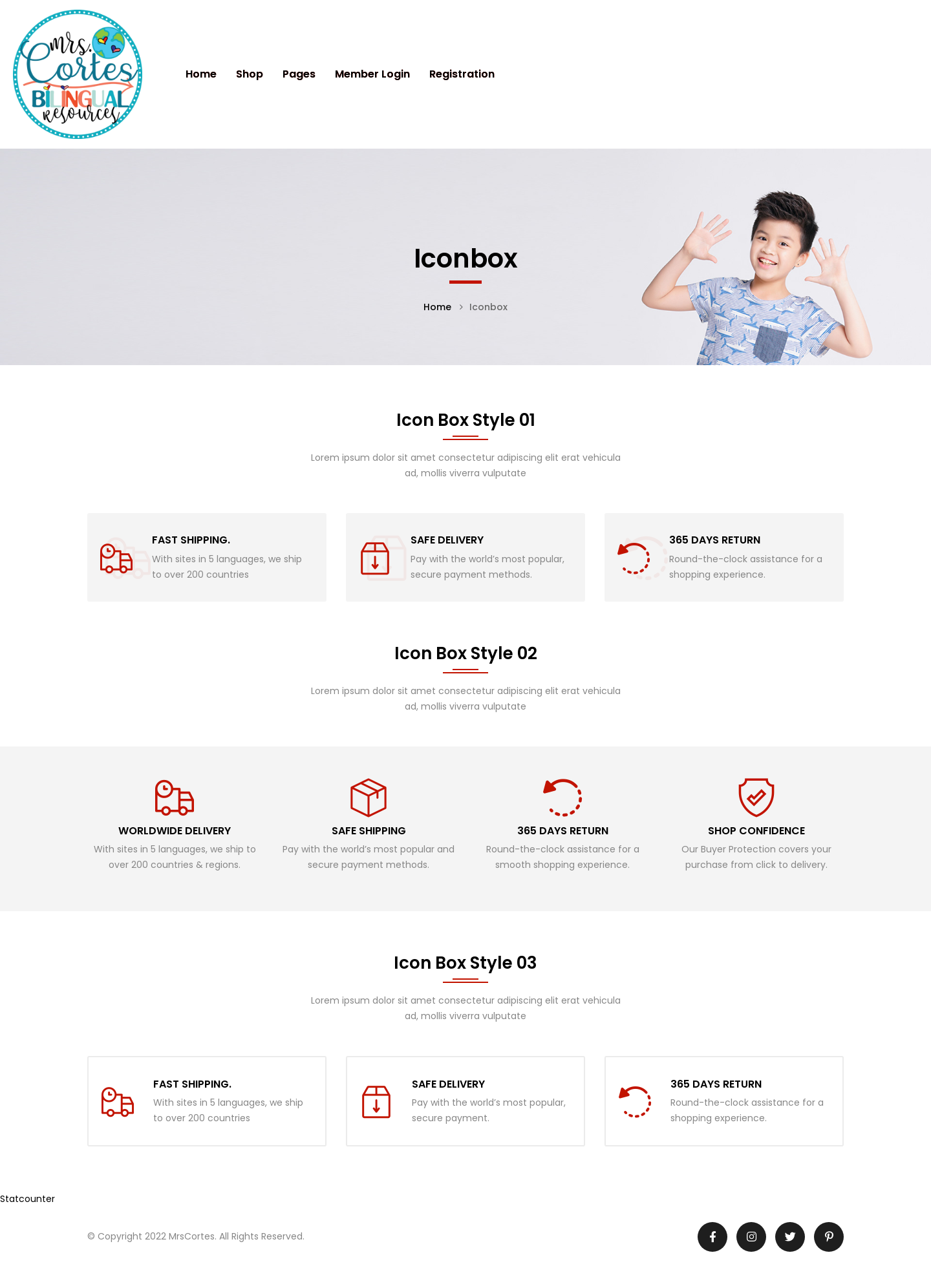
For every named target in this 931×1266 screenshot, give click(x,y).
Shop (249, 74)
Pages (299, 74)
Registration (462, 74)
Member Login (372, 74)
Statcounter (27, 1198)
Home (201, 74)
